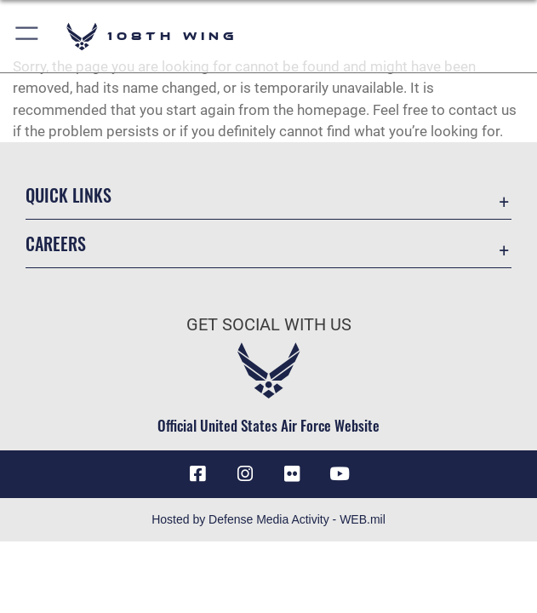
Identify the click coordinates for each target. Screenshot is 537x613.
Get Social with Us (268, 324)
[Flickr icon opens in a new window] (292, 474)
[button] (27, 36)
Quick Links (68, 195)
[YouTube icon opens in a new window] (339, 474)
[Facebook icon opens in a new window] (197, 474)
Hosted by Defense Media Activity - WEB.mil (268, 519)
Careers (56, 243)
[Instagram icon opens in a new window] (245, 474)
